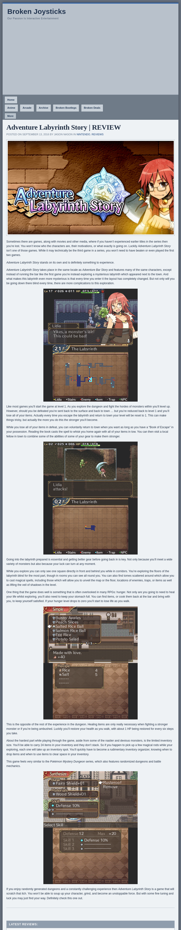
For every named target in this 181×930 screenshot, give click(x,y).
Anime (11, 107)
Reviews (98, 134)
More (10, 116)
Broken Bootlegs (66, 107)
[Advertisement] (90, 59)
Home (11, 99)
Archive (43, 107)
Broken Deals (92, 107)
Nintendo (83, 134)
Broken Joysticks (36, 11)
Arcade (27, 107)
